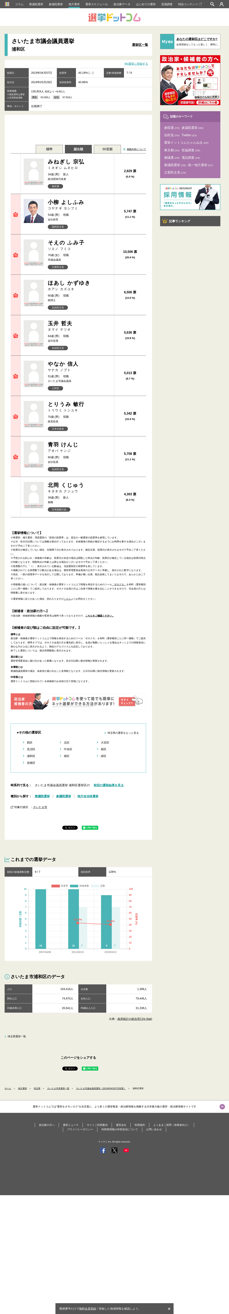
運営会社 (121, 1124)
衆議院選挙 (36, 4)
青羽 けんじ (79, 447)
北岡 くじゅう (79, 488)
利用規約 (140, 1124)
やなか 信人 (79, 366)
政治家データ (121, 4)
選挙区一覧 (140, 44)
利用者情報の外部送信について (119, 1129)
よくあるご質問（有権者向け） (171, 1124)
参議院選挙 (56, 4)
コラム (19, 4)
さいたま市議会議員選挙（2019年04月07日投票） (101, 1088)
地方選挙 (74, 4)
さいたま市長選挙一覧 (58, 1088)
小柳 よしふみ (79, 205)
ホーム (8, 1088)
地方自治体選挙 (87, 796)
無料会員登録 (87, 1308)
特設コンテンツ (190, 4)
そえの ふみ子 (79, 245)
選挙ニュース (71, 1124)
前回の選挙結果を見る (109, 785)
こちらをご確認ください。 (99, 615)
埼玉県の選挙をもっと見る (123, 732)
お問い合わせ (154, 1129)
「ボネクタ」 (119, 584)
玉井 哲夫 (79, 326)
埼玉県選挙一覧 (17, 1036)
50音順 (107, 149)
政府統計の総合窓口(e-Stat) (135, 1018)
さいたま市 (40, 807)
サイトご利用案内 (97, 1124)
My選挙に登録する (136, 63)
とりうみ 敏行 (79, 407)
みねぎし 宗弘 (79, 164)
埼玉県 (37, 1088)
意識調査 (167, 4)
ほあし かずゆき (79, 285)
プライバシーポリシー (80, 1129)
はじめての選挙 (146, 4)
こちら (67, 598)
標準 (49, 149)
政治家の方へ (47, 1124)
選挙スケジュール (96, 4)
